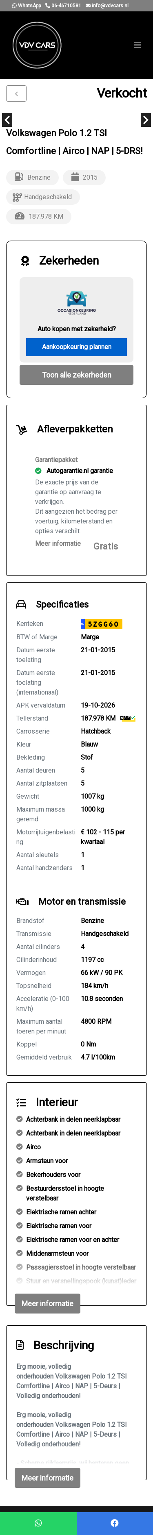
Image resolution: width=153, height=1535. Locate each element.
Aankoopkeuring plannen (76, 347)
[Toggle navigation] (137, 45)
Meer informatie (58, 543)
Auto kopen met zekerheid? (77, 329)
